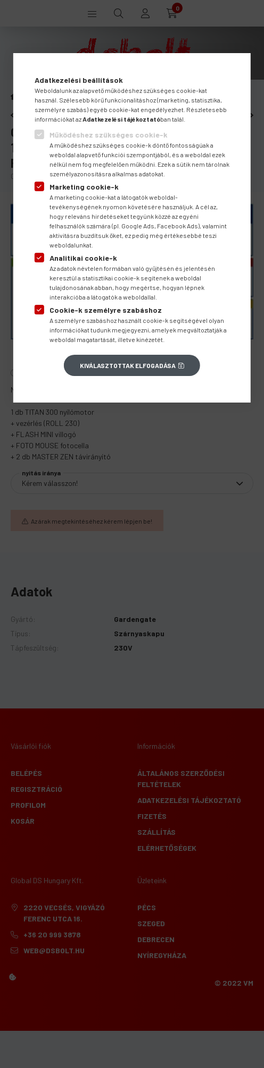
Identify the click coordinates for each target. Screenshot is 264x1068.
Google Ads (137, 225)
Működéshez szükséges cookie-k (109, 134)
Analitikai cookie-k (83, 257)
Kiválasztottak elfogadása (128, 365)
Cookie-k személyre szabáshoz (106, 309)
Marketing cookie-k (84, 186)
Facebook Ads (177, 225)
